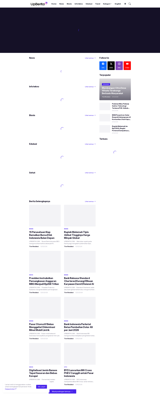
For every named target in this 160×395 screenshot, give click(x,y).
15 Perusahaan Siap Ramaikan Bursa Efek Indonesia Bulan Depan (41, 235)
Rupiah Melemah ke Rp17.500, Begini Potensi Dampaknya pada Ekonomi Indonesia (120, 128)
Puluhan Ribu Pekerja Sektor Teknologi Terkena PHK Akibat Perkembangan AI (120, 106)
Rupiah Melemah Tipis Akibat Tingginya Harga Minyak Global (77, 235)
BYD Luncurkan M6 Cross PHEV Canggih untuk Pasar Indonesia (79, 373)
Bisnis (69, 4)
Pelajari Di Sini (9, 389)
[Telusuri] (129, 4)
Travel (97, 4)
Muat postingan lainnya (61, 391)
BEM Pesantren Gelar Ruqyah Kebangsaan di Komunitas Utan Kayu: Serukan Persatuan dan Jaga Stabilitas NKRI (121, 117)
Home (53, 4)
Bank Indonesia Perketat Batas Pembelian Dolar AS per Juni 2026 (78, 327)
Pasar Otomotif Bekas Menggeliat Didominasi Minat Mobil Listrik (42, 327)
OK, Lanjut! (41, 387)
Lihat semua (89, 58)
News (61, 4)
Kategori (106, 4)
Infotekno (79, 4)
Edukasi (89, 4)
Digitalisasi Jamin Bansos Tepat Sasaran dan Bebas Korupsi (43, 373)
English (118, 4)
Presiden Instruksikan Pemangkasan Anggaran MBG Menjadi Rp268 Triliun (44, 281)
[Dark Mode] (124, 4)
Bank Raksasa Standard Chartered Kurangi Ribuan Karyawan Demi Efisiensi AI (79, 281)
